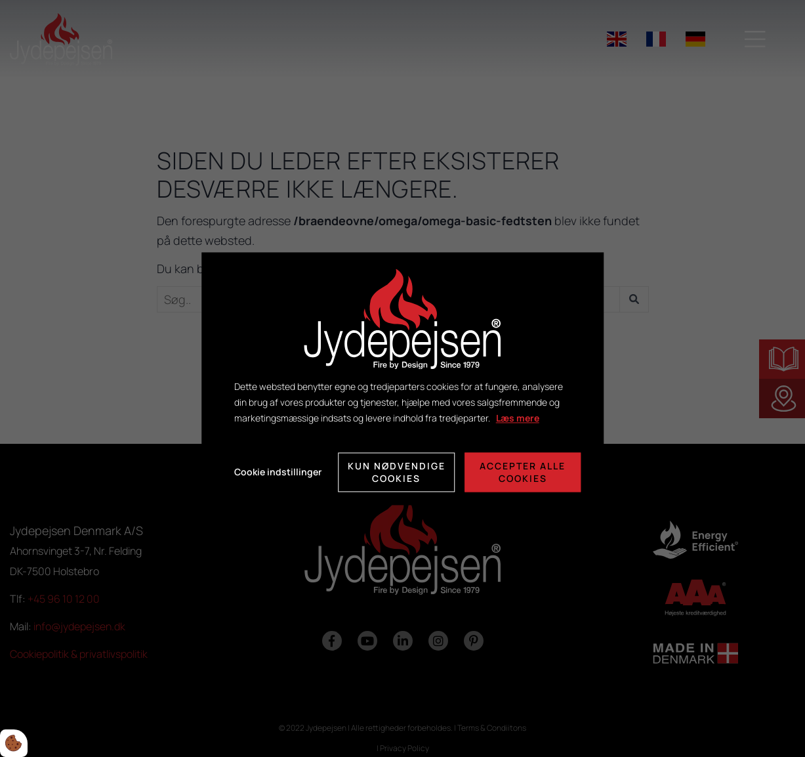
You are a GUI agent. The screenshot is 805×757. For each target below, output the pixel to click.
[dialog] (402, 378)
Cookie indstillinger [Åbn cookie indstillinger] (277, 471)
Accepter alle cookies (523, 472)
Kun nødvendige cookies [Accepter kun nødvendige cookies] (396, 472)
